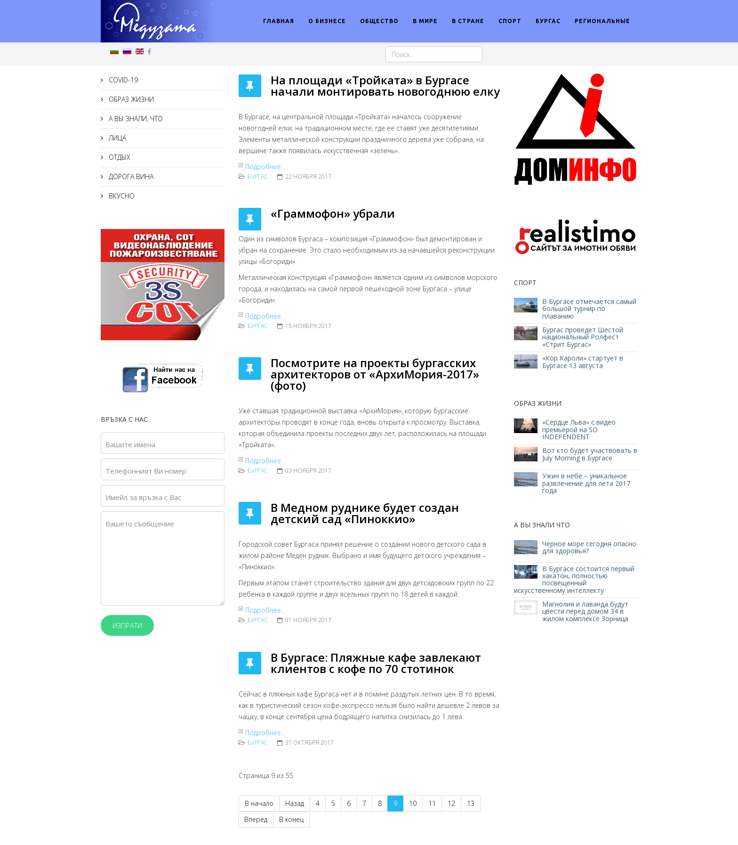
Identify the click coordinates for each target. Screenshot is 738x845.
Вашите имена (130, 444)
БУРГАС (548, 21)
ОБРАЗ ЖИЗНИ (130, 99)
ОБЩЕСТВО (379, 21)
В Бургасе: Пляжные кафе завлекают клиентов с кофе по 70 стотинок (376, 662)
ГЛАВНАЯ (278, 21)
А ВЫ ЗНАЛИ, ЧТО (135, 118)
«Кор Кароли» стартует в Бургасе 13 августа (582, 361)
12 (451, 803)
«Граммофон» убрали (333, 213)
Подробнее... (265, 166)
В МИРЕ (425, 21)
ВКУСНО (121, 195)
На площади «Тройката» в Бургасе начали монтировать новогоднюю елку (385, 85)
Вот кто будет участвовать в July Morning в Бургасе (589, 454)
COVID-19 (122, 79)
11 (432, 803)
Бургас (258, 176)
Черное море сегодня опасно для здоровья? (589, 547)
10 (413, 803)
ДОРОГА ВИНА (130, 176)
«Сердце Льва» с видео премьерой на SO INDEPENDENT (579, 429)
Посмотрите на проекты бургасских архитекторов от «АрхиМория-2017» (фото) (375, 374)
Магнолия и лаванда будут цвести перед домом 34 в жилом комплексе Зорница (585, 611)
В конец (291, 819)
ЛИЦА (116, 137)
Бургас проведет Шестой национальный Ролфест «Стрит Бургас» (582, 337)
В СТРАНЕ (468, 21)
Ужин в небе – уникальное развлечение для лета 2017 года (586, 483)
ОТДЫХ (118, 157)
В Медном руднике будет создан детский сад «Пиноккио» (365, 513)
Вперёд (255, 819)
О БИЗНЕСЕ (327, 21)
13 (470, 803)
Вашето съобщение (139, 523)
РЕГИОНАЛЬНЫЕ (602, 21)
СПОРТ (509, 21)
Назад (294, 803)
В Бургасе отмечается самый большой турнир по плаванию (589, 308)
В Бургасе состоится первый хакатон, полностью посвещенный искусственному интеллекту (574, 579)
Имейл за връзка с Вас (143, 497)
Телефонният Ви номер (145, 471)
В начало (259, 803)
